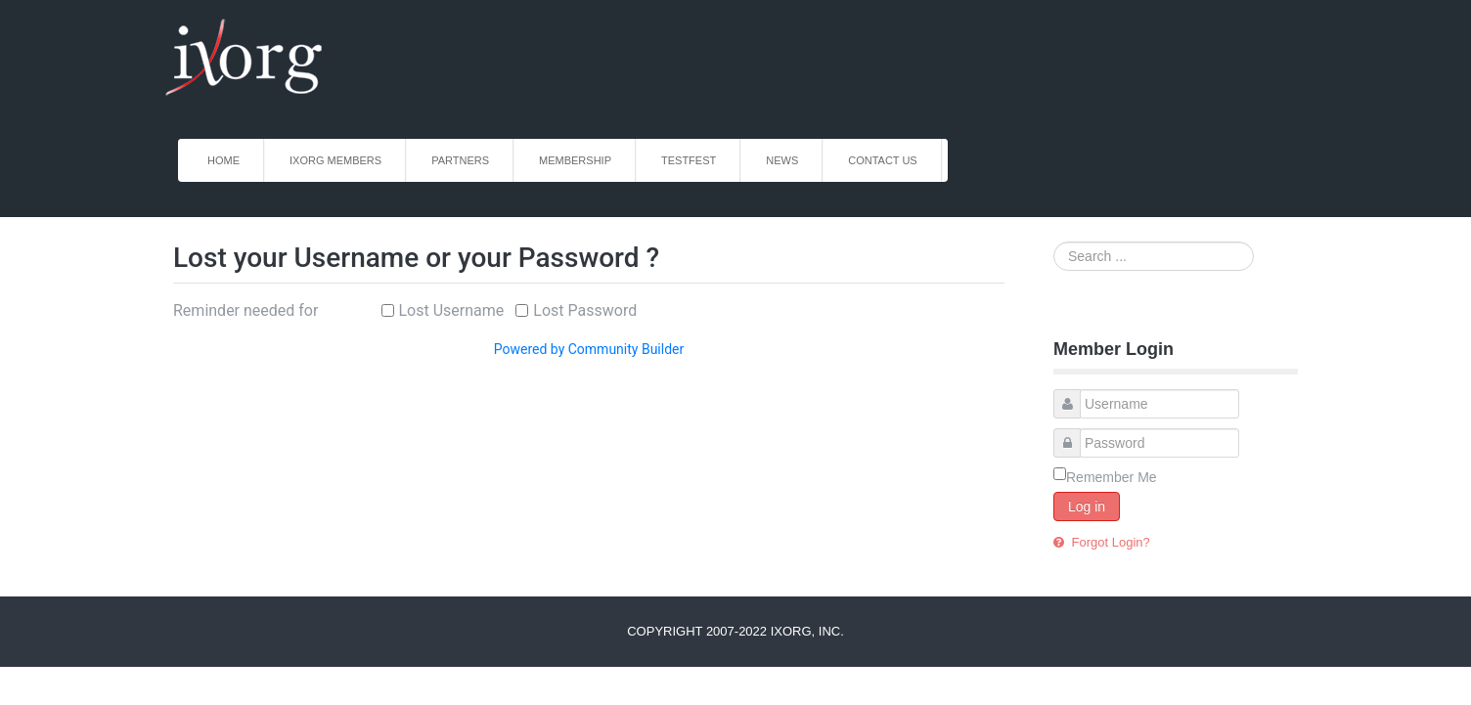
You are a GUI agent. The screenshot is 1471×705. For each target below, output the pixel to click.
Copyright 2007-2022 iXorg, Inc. (735, 631)
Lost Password (585, 310)
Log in (1086, 506)
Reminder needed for (245, 310)
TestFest (688, 160)
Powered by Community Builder (589, 349)
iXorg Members (335, 160)
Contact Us (882, 160)
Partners (460, 160)
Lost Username (452, 310)
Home (223, 160)
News (782, 160)
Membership (575, 160)
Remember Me (1111, 477)
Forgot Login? (1109, 542)
